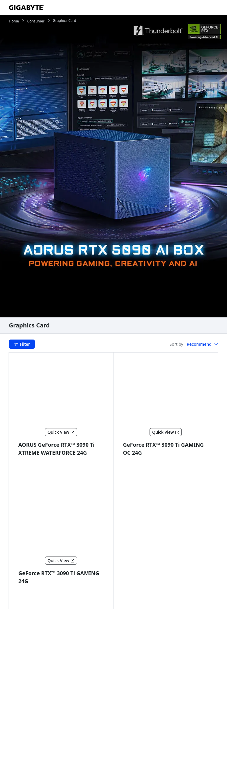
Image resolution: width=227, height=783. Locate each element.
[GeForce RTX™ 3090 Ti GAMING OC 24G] (165, 391)
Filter (22, 344)
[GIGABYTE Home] (26, 7)
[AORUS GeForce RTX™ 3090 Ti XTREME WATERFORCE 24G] (61, 391)
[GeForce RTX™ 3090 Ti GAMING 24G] (61, 519)
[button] (202, 344)
